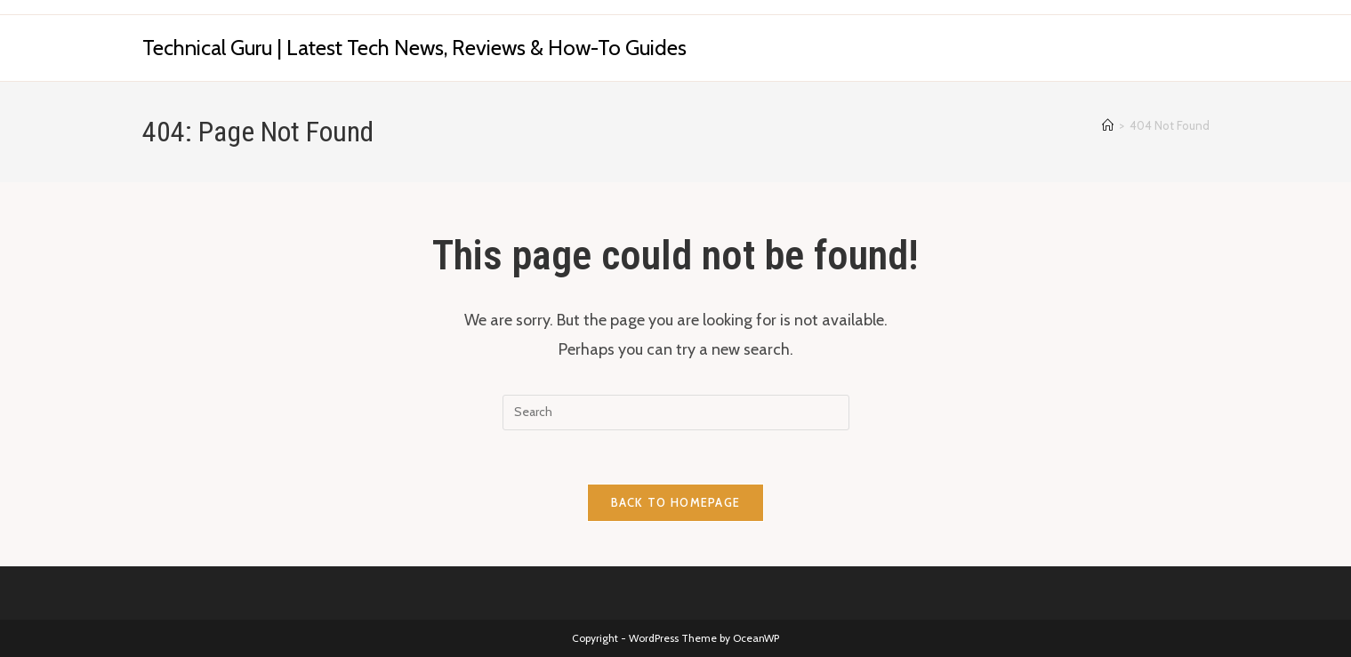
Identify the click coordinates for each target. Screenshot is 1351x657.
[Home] (1108, 125)
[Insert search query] (676, 412)
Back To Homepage (676, 502)
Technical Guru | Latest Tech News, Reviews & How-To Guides (414, 47)
